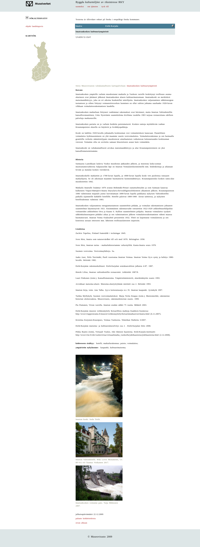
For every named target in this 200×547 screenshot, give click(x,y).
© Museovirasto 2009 (100, 536)
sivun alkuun (81, 523)
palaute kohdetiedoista (86, 518)
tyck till (105, 6)
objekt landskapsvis (34, 26)
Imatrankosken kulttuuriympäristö (142, 86)
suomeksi (80, 6)
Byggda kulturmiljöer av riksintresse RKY (100, 2)
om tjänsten (93, 6)
